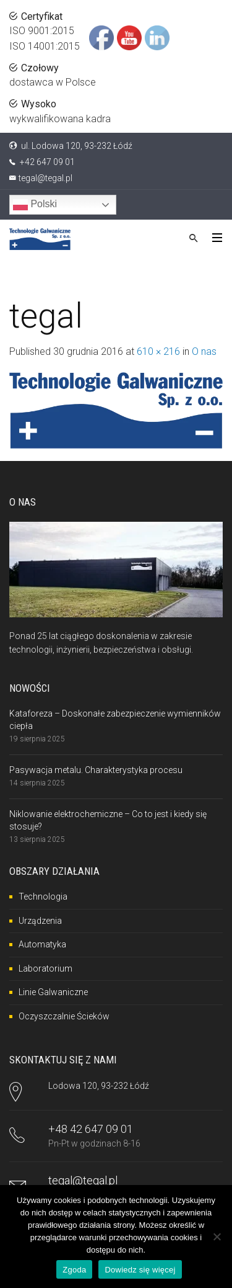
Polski (35, 204)
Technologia (43, 896)
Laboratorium (45, 968)
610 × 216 (158, 351)
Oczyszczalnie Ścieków (64, 1016)
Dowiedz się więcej (140, 1269)
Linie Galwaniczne (53, 992)
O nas (204, 351)
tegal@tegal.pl (45, 178)
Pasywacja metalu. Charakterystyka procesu (96, 770)
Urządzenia (40, 921)
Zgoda (74, 1269)
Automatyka (42, 944)
